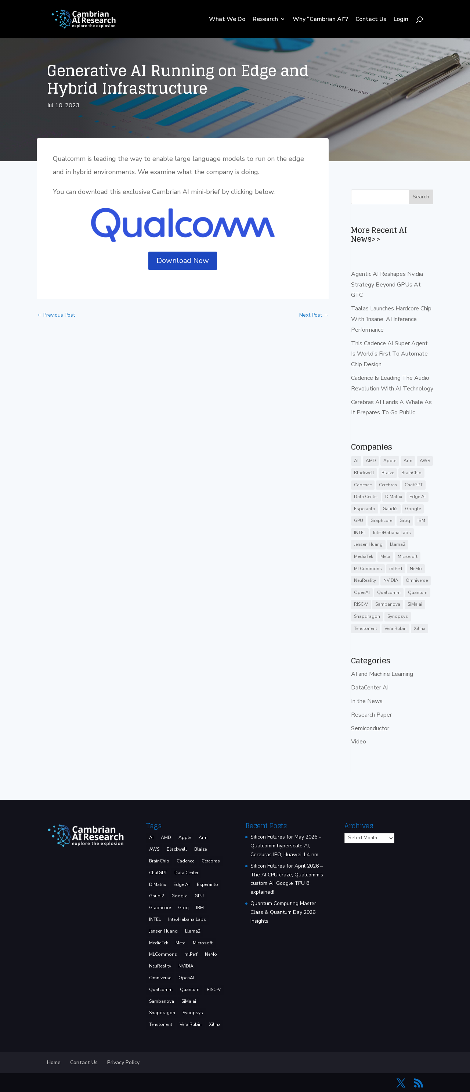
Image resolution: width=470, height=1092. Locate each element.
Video (358, 742)
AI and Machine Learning (382, 674)
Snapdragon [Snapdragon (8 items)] (367, 616)
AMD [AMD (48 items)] (371, 461)
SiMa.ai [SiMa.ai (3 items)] (415, 604)
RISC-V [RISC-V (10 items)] (361, 604)
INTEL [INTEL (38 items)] (360, 533)
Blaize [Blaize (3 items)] (388, 473)
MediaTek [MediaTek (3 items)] (363, 556)
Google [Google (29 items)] (413, 509)
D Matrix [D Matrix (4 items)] (393, 497)
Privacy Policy (123, 1062)
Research (265, 20)
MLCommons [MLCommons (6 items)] (368, 569)
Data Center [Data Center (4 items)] (366, 497)
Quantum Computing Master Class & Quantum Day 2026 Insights (283, 912)
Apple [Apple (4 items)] (389, 461)
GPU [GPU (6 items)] (358, 520)
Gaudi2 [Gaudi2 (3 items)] (390, 509)
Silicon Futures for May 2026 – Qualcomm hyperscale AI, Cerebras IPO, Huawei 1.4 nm (285, 845)
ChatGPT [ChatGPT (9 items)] (414, 485)
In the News (367, 701)
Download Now (182, 261)
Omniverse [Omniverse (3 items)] (417, 580)
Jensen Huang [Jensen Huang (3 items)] (368, 544)
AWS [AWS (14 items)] (425, 461)
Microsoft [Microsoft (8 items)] (407, 556)
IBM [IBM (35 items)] (421, 520)
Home (54, 1062)
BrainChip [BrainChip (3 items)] (411, 473)
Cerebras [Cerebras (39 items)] (388, 485)
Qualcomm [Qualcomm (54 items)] (389, 592)
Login (401, 20)
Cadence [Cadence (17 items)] (363, 485)
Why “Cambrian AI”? (320, 20)
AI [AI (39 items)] (356, 461)
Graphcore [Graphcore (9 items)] (381, 520)
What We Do (227, 20)
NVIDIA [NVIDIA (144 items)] (390, 580)
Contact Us (370, 20)
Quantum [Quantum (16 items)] (417, 592)
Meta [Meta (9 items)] (385, 556)
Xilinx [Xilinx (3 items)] (419, 628)
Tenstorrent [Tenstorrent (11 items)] (365, 628)
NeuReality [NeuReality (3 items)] (365, 580)
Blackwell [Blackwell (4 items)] (364, 473)
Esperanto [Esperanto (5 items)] (364, 509)
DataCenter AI (369, 688)
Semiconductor (370, 728)
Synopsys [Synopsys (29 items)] (397, 616)
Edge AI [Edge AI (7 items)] (417, 497)
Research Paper (371, 715)
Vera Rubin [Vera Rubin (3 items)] (395, 628)
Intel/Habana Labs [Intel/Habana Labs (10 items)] (392, 533)
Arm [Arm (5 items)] (408, 461)
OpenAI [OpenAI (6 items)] (362, 592)
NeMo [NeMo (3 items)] (416, 569)
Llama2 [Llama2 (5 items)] (397, 544)
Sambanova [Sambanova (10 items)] (387, 604)
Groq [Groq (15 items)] (405, 520)
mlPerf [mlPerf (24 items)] (395, 569)
